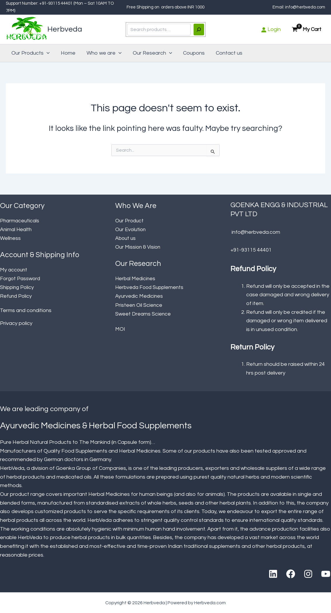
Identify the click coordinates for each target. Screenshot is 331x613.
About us (126, 238)
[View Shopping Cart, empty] (307, 29)
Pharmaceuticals (20, 221)
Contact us (226, 53)
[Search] (199, 29)
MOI (120, 328)
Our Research (150, 53)
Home (67, 53)
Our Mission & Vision (138, 247)
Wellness (10, 238)
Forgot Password (21, 278)
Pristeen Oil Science (139, 304)
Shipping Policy (18, 287)
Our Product (130, 221)
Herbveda (64, 29)
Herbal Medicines (136, 278)
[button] (46, 53)
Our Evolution (131, 229)
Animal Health (16, 229)
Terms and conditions (25, 309)
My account (14, 269)
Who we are (102, 53)
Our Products (30, 53)
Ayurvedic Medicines (139, 295)
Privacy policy (16, 322)
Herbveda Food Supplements (151, 287)
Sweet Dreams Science (143, 313)
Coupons (191, 53)
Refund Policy (16, 295)
